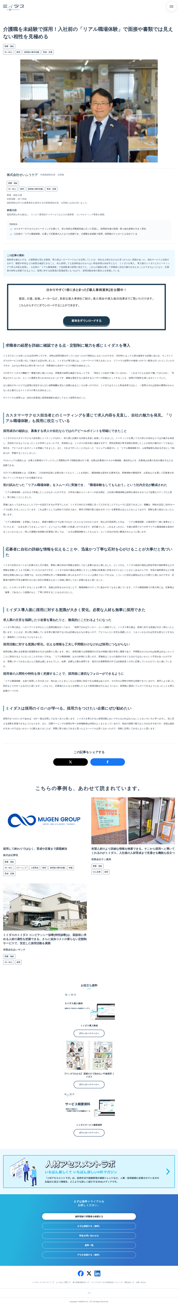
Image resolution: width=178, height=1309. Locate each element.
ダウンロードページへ (89, 1036)
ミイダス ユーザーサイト (41, 1285)
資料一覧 (89, 1248)
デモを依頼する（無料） (89, 1257)
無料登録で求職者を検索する (89, 1219)
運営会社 (127, 1285)
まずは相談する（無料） (89, 1229)
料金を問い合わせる (89, 1238)
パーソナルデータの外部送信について (105, 1285)
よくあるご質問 (62, 1285)
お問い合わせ (141, 1285)
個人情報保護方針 (79, 1285)
